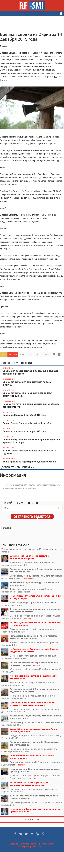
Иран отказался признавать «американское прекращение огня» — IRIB (27, 563)
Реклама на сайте (28, 843)
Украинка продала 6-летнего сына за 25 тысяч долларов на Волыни (31, 550)
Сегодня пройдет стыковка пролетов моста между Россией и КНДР (31, 736)
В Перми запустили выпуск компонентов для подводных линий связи (28, 656)
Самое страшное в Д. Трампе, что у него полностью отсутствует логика (31, 577)
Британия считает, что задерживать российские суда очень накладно (29, 790)
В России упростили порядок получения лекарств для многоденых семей (30, 710)
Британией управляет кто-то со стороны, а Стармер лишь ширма (31, 803)
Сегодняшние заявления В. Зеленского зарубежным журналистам (32, 763)
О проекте (13, 843)
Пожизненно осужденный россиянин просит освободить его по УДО (28, 630)
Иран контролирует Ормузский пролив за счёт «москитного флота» (29, 603)
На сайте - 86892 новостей (20, 503)
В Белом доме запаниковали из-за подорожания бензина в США (30, 643)
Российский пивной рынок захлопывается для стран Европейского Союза (29, 750)
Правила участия (46, 843)
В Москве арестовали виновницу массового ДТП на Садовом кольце (30, 617)
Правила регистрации (26, 846)
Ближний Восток (26, 354)
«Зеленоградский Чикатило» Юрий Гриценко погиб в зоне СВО (31, 670)
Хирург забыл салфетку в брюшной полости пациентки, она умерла (27, 683)
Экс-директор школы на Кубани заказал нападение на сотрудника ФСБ (31, 723)
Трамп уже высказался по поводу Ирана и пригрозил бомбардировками (26, 590)
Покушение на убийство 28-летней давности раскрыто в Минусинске (28, 696)
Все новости (32, 819)
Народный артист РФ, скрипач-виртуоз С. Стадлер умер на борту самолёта (30, 776)
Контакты (42, 846)
